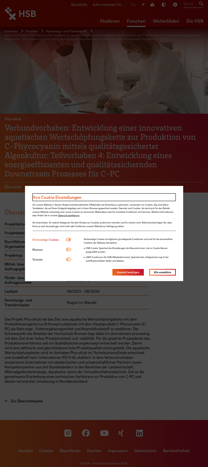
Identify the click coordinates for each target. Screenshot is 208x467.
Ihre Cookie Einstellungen (57, 197)
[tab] (49, 240)
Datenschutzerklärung (68, 215)
